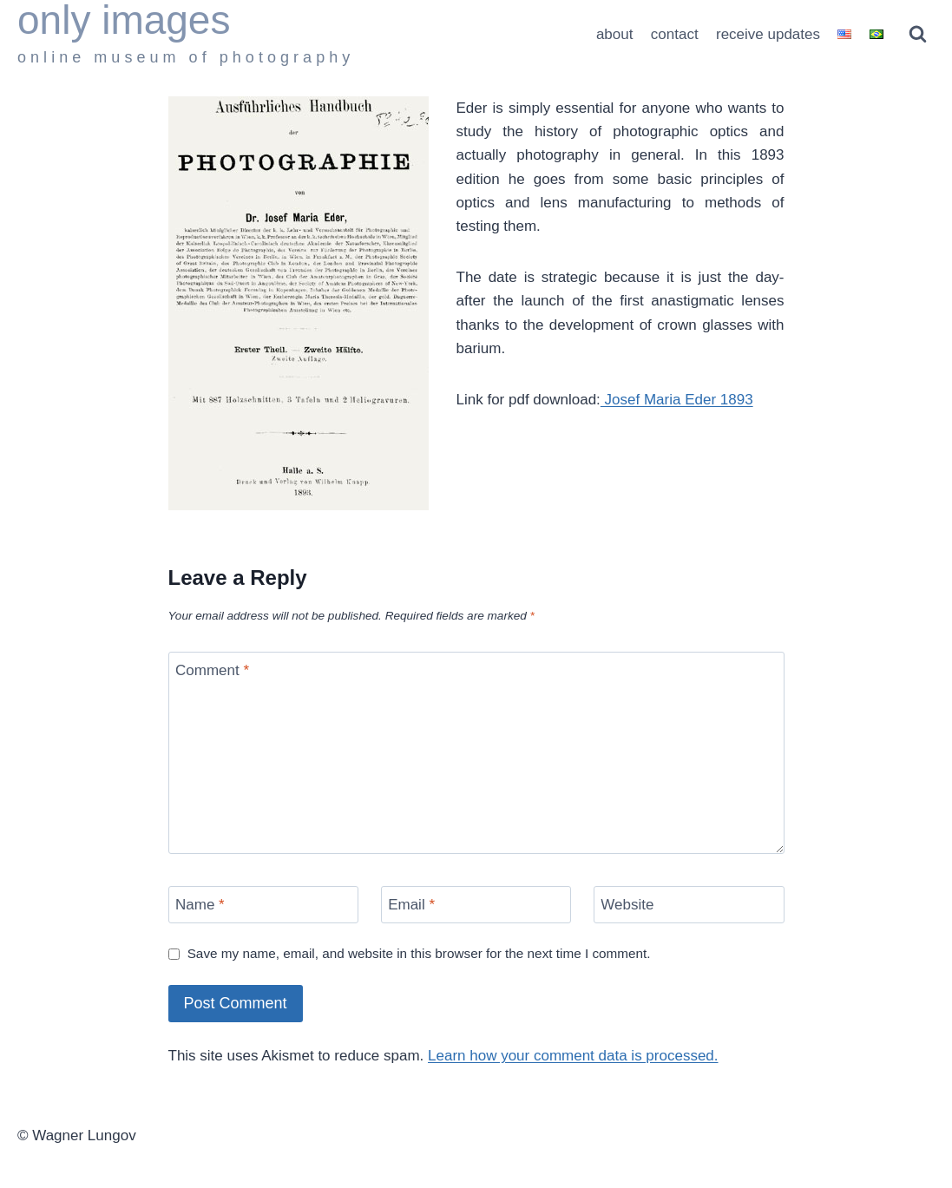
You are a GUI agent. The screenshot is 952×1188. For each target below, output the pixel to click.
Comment (212, 670)
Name (200, 904)
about (615, 34)
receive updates (768, 34)
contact (675, 34)
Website (627, 904)
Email (411, 904)
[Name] (263, 904)
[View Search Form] (918, 34)
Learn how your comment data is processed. (573, 1055)
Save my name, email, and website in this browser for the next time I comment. (419, 953)
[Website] (689, 904)
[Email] (476, 904)
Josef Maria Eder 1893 (677, 399)
